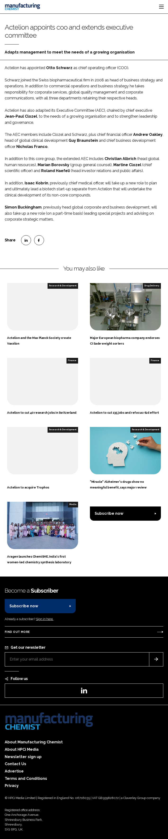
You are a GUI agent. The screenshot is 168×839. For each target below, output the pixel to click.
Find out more (17, 632)
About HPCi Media (22, 749)
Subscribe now (109, 513)
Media (72, 504)
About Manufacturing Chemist (34, 742)
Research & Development (62, 285)
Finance (72, 360)
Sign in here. (44, 619)
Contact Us (15, 764)
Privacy (12, 785)
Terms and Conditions (26, 778)
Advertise (14, 771)
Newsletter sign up (23, 757)
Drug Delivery (151, 285)
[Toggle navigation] (161, 6)
